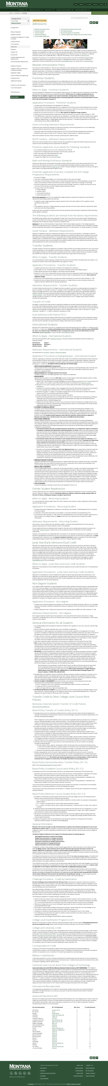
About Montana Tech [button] (81, 10)
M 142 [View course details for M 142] (53, 1010)
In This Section (98, 13)
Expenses (13, 49)
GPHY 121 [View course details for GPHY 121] (54, 1033)
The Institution (15, 44)
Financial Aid (14, 55)
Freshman (46, 352)
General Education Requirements (19, 61)
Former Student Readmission (42, 36)
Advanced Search (16, 23)
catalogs (31, 1084)
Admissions (14, 47)
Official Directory (15, 92)
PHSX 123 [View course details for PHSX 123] (54, 1040)
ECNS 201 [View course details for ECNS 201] (54, 1036)
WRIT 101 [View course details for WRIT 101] (54, 1021)
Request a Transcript (90, 1073)
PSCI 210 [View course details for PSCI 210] (54, 1048)
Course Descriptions (16, 87)
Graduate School (15, 78)
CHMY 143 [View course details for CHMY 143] (61, 1015)
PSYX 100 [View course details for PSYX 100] (54, 1041)
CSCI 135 (54, 1018)
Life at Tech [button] (48, 10)
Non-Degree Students (66, 31)
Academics (17, 13)
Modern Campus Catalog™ (74, 1084)
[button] (27, 10)
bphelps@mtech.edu (37, 560)
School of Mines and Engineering (19, 75)
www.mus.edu (55, 166)
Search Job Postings (90, 1075)
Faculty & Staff (79, 1073)
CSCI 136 (60, 1020)
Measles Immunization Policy (42, 29)
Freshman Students (40, 31)
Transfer (51, 352)
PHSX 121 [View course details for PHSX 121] (54, 1038)
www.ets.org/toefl (86, 383)
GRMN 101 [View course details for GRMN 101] (55, 1030)
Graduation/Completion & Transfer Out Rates (20, 38)
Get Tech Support (90, 1070)
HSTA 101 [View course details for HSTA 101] (54, 1046)
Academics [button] (22, 10)
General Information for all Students (70, 32)
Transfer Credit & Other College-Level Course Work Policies (76, 34)
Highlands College (15, 73)
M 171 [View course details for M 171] (58, 1010)
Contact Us (42, 1070)
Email (76, 4)
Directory (95, 4)
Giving (101, 4)
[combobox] (84, 18)
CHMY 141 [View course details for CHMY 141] (54, 1015)
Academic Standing (37, 295)
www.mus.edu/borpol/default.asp (41, 706)
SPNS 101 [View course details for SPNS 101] (54, 1043)
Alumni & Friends (79, 1068)
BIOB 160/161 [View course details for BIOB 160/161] (55, 1013)
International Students (40, 34)
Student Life (14, 52)
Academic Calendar (16, 34)
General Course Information (18, 85)
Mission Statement (16, 32)
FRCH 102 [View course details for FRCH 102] (60, 1028)
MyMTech (81, 4)
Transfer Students (39, 32)
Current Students (79, 1070)
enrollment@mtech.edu (67, 61)
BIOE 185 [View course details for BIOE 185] (54, 1025)
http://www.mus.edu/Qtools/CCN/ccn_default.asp (49, 935)
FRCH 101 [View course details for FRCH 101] (54, 1028)
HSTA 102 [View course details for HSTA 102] (60, 1046)
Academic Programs (16, 66)
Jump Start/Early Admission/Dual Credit (71, 29)
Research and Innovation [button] (64, 10)
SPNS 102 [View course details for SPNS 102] (60, 1043)
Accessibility (43, 1075)
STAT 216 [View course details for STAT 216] (54, 1045)
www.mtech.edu (85, 55)
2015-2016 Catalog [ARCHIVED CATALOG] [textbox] (79, 18)
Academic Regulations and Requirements (17, 58)
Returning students (61, 352)
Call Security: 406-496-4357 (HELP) (48, 1073)
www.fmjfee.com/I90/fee (68, 332)
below (56, 155)
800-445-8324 (43, 1068)
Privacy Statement (44, 1078)
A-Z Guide (88, 4)
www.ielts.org (40, 386)
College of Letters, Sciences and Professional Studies (19, 69)
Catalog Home (14, 27)
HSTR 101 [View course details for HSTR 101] (54, 1031)
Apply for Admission (90, 1068)
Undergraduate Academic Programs (48, 765)
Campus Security (15, 41)
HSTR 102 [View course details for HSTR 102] (54, 1026)
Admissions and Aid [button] (34, 10)
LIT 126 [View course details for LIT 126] (60, 1021)
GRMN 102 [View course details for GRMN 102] (61, 1030)
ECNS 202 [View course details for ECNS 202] (54, 1035)
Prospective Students (78, 1075)
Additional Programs (16, 81)
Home (11, 13)
